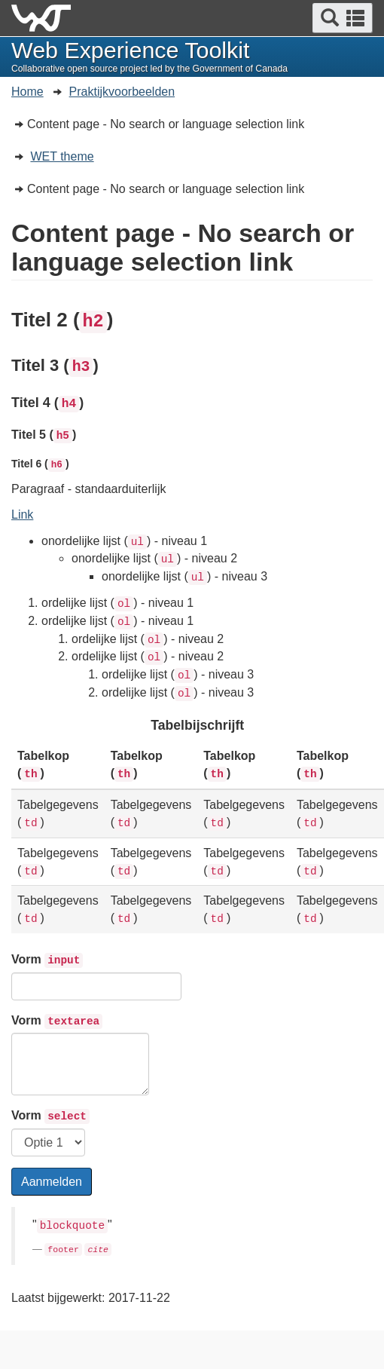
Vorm (47, 960)
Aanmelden (51, 1181)
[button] (342, 18)
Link (22, 514)
